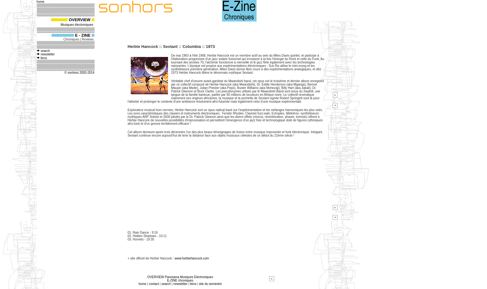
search (45, 51)
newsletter (48, 54)
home (142, 284)
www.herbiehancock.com (192, 258)
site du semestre (210, 284)
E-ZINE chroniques (180, 280)
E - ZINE (83, 35)
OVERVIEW (80, 19)
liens (44, 58)
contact (154, 284)
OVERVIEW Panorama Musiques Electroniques (180, 277)
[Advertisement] (57, 173)
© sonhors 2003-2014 (79, 72)
